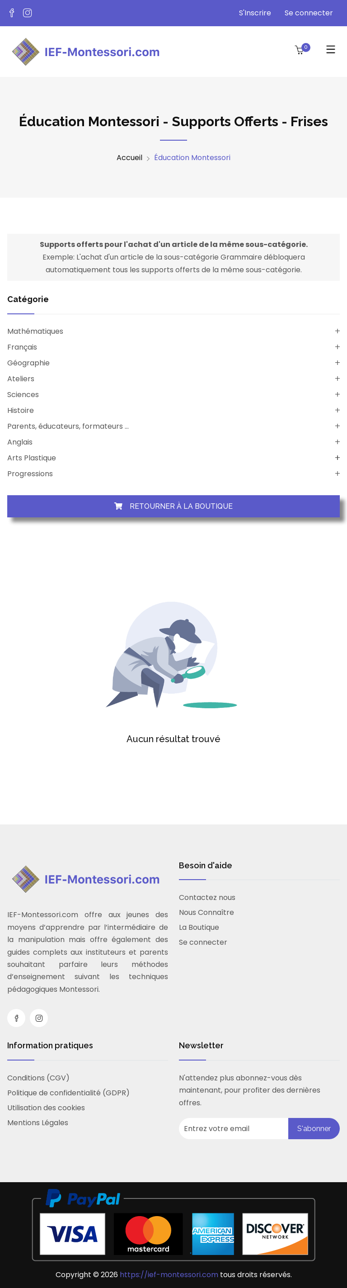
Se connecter (309, 13)
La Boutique (199, 927)
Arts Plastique (31, 458)
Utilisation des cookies (46, 1108)
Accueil (129, 157)
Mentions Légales (37, 1123)
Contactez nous (207, 897)
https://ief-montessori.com (170, 1274)
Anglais (20, 442)
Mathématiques (35, 331)
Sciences (23, 394)
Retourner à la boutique (173, 506)
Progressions (30, 474)
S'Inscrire (255, 13)
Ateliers (20, 379)
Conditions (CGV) (38, 1078)
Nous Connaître (206, 912)
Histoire (20, 410)
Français (22, 347)
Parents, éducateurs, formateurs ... (68, 426)
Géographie (28, 363)
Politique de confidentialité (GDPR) (68, 1093)
